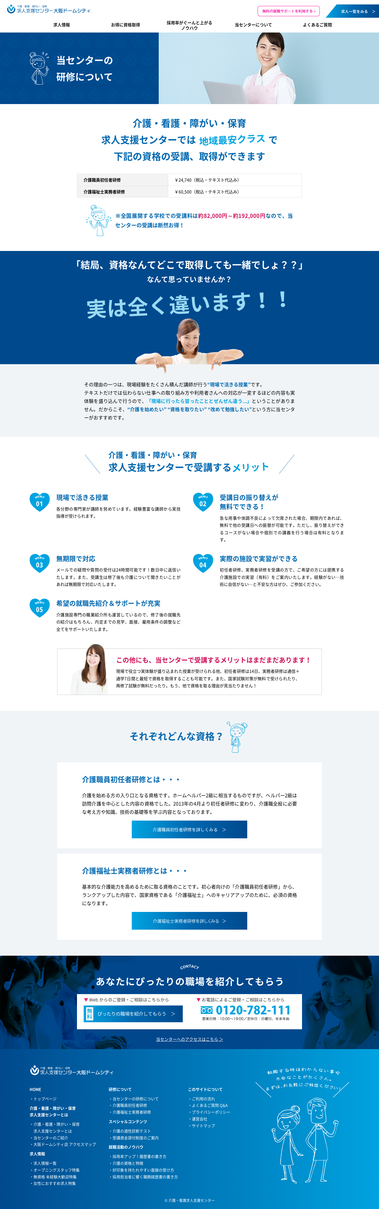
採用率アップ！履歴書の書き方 (139, 1156)
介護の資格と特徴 (128, 1163)
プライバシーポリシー (211, 1112)
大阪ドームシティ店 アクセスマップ (64, 1144)
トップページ (45, 1098)
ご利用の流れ (203, 1098)
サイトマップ (203, 1125)
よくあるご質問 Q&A (210, 1105)
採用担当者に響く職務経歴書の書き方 (145, 1176)
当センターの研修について (136, 1098)
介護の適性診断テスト (132, 1131)
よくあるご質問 (317, 24)
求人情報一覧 (45, 1163)
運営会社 (199, 1119)
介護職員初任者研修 (130, 1105)
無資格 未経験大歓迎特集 (55, 1176)
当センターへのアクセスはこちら (187, 1039)
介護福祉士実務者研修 (132, 1112)
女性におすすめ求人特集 (54, 1183)
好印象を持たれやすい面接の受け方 (143, 1170)
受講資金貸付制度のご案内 (136, 1137)
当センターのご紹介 (50, 1137)
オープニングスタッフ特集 (56, 1170)
